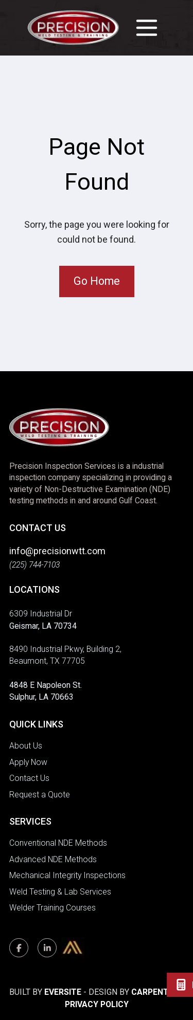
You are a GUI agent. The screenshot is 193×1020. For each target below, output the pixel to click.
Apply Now (28, 762)
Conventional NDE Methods (58, 843)
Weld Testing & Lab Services (60, 892)
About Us (25, 746)
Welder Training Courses (52, 908)
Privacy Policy (97, 1004)
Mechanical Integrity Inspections (67, 875)
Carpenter (155, 992)
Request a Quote (39, 794)
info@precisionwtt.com (57, 551)
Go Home (97, 281)
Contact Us (29, 778)
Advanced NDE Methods (53, 859)
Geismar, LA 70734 (43, 626)
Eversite (62, 992)
